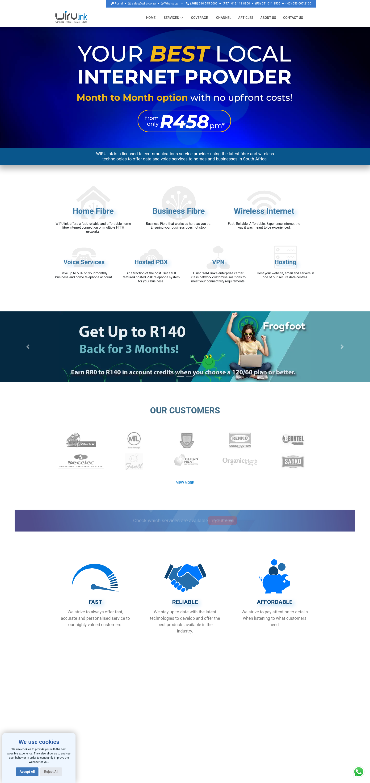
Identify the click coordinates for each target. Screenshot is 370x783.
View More (185, 483)
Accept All (27, 772)
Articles (245, 18)
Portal (117, 3)
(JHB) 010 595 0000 (201, 3)
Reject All (51, 772)
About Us (268, 18)
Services (171, 18)
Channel (223, 18)
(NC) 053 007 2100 (298, 3)
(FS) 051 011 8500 (267, 3)
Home (151, 17)
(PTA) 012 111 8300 (236, 3)
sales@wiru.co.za (142, 3)
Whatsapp (169, 3)
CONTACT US (293, 18)
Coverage (199, 18)
